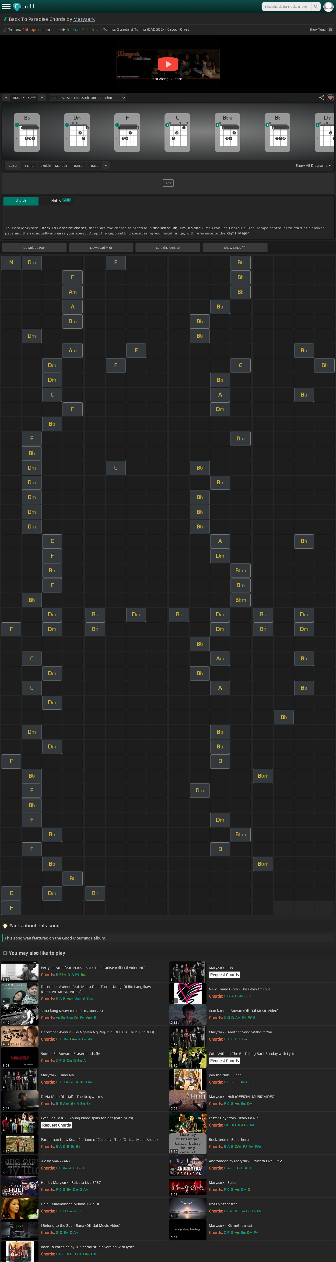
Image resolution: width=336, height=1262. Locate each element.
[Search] (316, 6)
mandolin (62, 165)
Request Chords (224, 974)
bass (94, 165)
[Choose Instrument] (105, 165)
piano (29, 165)
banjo (78, 165)
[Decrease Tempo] (6, 97)
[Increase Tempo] (42, 97)
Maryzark (84, 19)
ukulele (45, 165)
